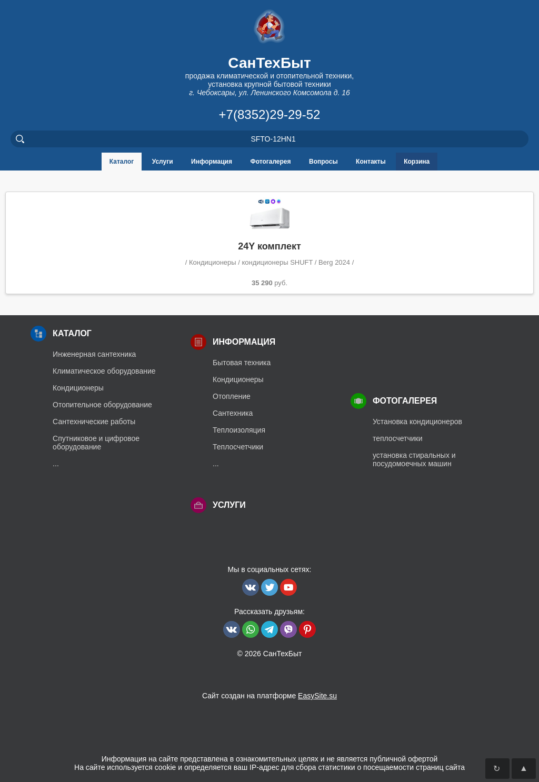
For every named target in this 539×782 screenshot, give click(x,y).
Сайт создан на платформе (269, 695)
